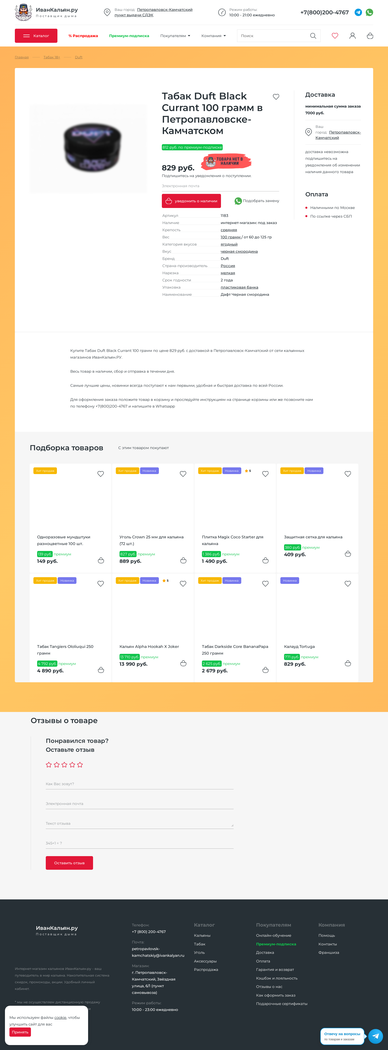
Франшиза (328, 952)
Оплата (263, 961)
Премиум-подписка (276, 944)
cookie (60, 1017)
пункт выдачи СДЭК (134, 15)
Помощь (326, 935)
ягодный (229, 244)
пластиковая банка (239, 287)
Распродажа (206, 969)
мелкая (228, 273)
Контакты (327, 944)
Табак (199, 944)
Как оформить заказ (275, 995)
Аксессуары (205, 961)
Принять (20, 1032)
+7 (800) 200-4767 (149, 931)
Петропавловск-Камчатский (165, 9)
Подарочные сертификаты (282, 1003)
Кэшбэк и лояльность (276, 978)
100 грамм (231, 237)
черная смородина (239, 251)
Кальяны (202, 935)
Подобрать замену (257, 201)
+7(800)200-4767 (111, 406)
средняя (229, 230)
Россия (228, 265)
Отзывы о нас (269, 986)
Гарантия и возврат (275, 969)
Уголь (199, 952)
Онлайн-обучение (273, 935)
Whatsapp (165, 406)
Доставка (265, 952)
